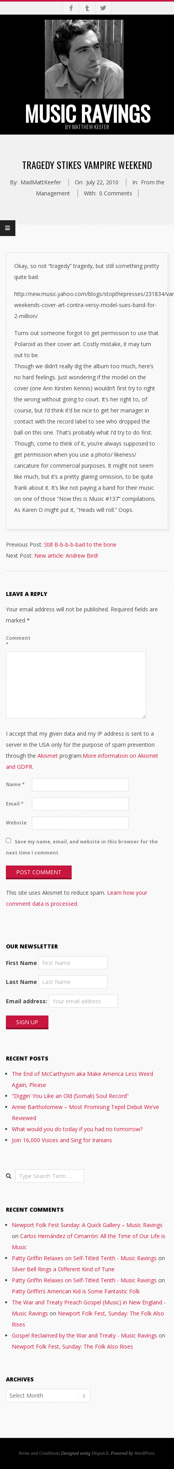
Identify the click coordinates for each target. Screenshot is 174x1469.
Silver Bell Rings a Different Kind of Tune (63, 1269)
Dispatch (99, 1453)
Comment (18, 641)
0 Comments (115, 193)
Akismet (47, 755)
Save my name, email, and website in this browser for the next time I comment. (82, 847)
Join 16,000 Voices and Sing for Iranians (62, 1140)
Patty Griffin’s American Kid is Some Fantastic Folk (76, 1291)
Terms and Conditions (39, 1453)
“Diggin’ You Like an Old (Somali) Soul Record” (70, 1096)
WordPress (144, 1453)
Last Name (21, 982)
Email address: (26, 1001)
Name (15, 784)
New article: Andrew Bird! (66, 555)
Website (16, 822)
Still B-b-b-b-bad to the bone (80, 544)
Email (15, 803)
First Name (21, 963)
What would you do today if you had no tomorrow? (77, 1129)
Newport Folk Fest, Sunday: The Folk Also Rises (72, 1346)
